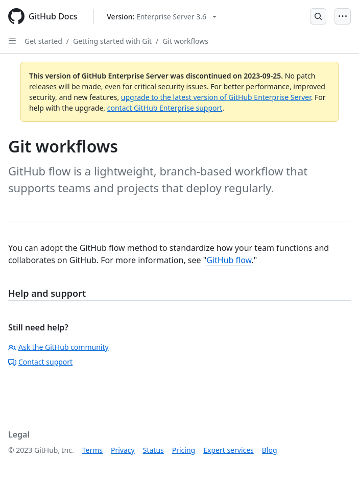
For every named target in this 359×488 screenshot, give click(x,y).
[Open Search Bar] (318, 16)
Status (153, 450)
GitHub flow (228, 260)
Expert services (228, 450)
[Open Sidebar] (12, 41)
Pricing (183, 450)
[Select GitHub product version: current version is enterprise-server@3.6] (161, 16)
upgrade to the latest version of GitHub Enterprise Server (216, 97)
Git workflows (185, 41)
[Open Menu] (342, 16)
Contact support (40, 362)
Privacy (123, 450)
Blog (269, 450)
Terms (92, 450)
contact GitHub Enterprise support (165, 108)
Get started (43, 41)
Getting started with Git (112, 41)
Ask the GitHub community (58, 347)
